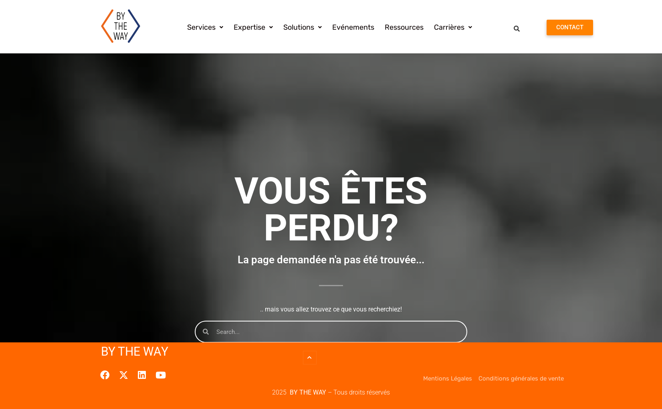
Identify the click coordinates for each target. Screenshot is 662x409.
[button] (205, 27)
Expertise (253, 27)
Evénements (353, 27)
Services (205, 27)
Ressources (404, 27)
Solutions (302, 27)
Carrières (453, 27)
